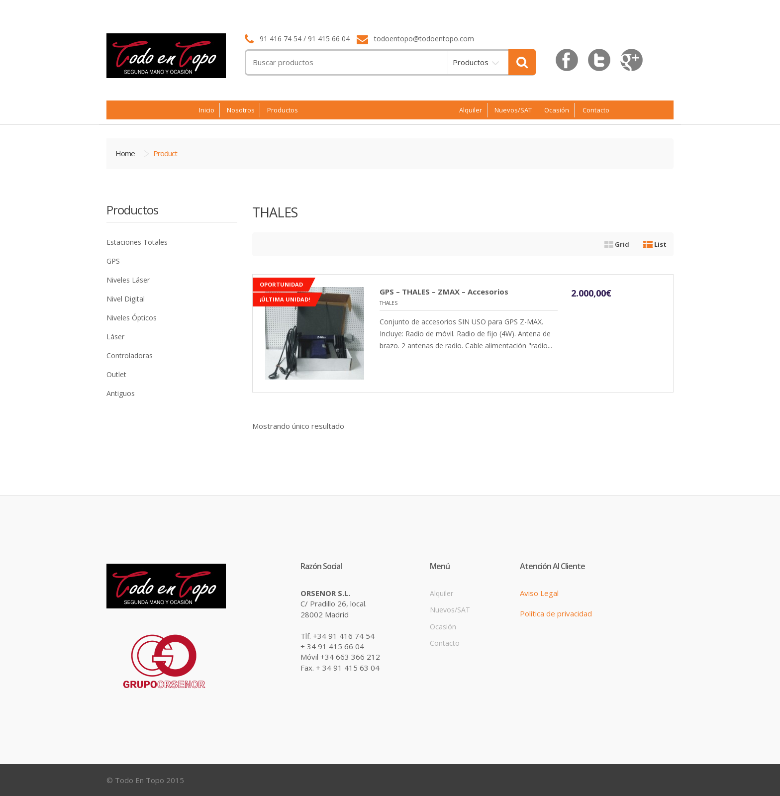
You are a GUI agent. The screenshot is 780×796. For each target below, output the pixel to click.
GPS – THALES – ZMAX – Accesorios (444, 292)
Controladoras (129, 355)
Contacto (596, 110)
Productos (470, 62)
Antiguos (120, 393)
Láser (115, 336)
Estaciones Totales (137, 242)
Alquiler (470, 109)
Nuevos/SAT (513, 109)
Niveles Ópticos (131, 317)
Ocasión (556, 109)
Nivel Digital (125, 298)
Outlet (116, 374)
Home (125, 153)
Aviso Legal (539, 593)
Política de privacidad (556, 613)
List (655, 244)
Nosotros (241, 109)
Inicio (206, 109)
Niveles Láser (128, 280)
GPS (113, 261)
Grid (616, 244)
